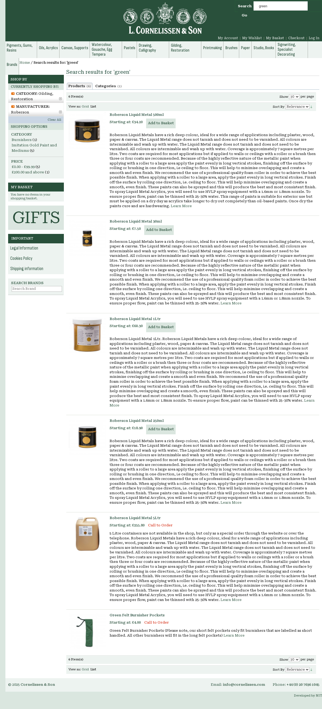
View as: (74, 106)
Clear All (54, 120)
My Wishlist (252, 38)
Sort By (278, 107)
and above (28, 172)
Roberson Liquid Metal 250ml (137, 421)
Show (284, 97)
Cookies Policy (21, 258)
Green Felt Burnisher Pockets (137, 615)
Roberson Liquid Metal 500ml (137, 115)
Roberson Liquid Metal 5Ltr (135, 518)
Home (24, 63)
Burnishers (22, 140)
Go (244, 15)
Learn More (181, 206)
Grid (85, 106)
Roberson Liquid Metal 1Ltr (135, 319)
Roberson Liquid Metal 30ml (136, 221)
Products (79, 86)
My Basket (275, 38)
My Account (228, 38)
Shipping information (26, 268)
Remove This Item (60, 98)
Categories (108, 86)
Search (245, 6)
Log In (314, 38)
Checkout (296, 38)
